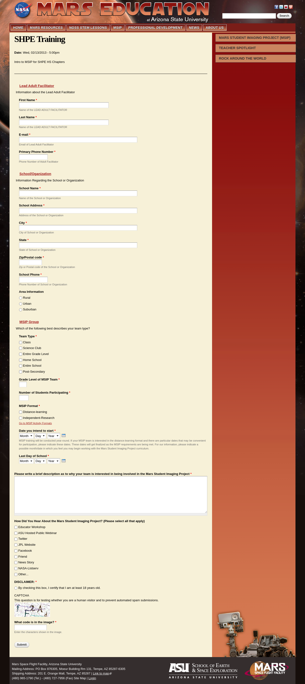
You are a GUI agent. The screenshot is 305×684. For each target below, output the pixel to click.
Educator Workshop (32, 527)
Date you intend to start (37, 430)
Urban (27, 303)
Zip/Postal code (31, 257)
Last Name (28, 117)
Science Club (32, 348)
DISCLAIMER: (25, 582)
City (23, 223)
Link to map (101, 673)
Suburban (29, 309)
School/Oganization (35, 174)
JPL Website (27, 544)
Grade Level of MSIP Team (39, 379)
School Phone (30, 274)
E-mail (24, 134)
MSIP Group (29, 322)
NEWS (194, 28)
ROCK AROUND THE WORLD (242, 58)
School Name (30, 188)
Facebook (25, 550)
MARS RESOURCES (46, 28)
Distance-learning (35, 412)
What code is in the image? (35, 622)
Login (92, 678)
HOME (18, 28)
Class (27, 342)
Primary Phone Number (37, 152)
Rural (26, 297)
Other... (23, 574)
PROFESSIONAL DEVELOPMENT (155, 28)
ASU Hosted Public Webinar (37, 533)
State (24, 240)
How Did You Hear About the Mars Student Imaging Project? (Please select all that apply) (79, 521)
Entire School (32, 365)
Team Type (28, 336)
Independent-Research (38, 418)
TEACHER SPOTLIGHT (237, 48)
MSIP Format (29, 406)
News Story (26, 562)
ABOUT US (215, 28)
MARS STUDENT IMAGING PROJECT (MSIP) (254, 38)
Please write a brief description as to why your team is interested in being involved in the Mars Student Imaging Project (103, 474)
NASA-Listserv (28, 568)
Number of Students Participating (44, 392)
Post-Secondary (34, 371)
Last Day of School (34, 456)
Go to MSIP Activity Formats (35, 423)
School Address (32, 205)
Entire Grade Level (36, 354)
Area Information (31, 291)
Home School (32, 360)
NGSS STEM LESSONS (88, 28)
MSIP (117, 28)
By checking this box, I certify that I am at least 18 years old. (59, 588)
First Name (28, 100)
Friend (22, 556)
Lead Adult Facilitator (37, 86)
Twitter (22, 538)
